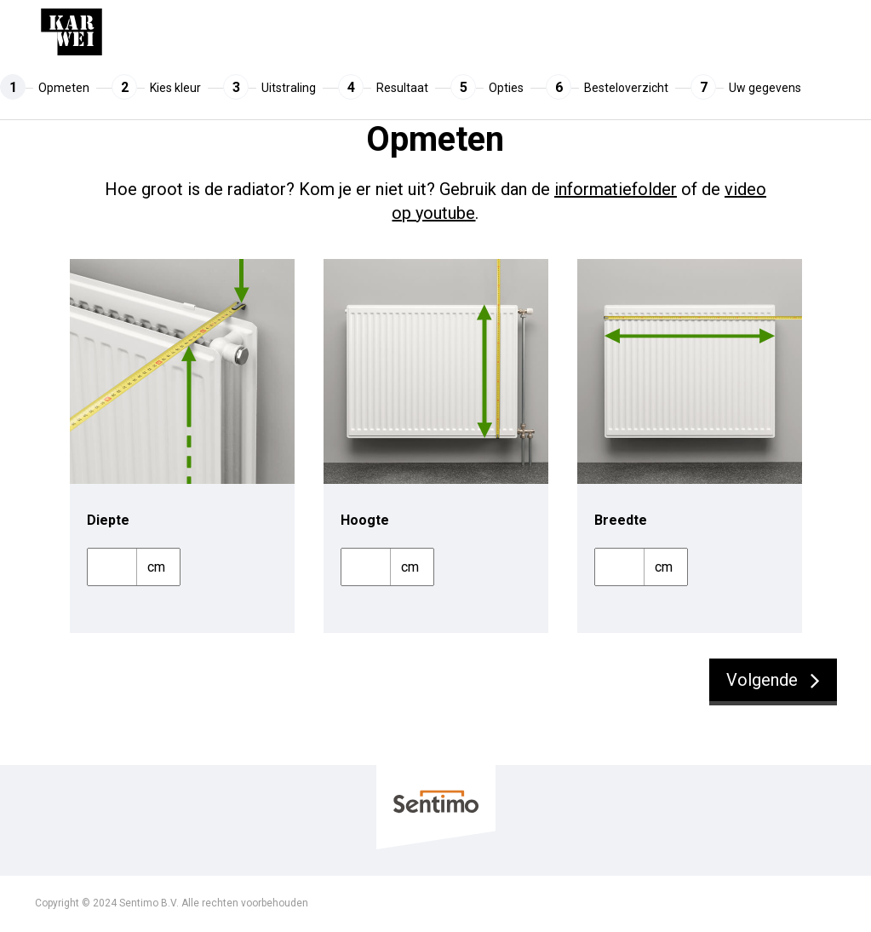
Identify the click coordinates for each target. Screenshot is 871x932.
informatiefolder (615, 189)
